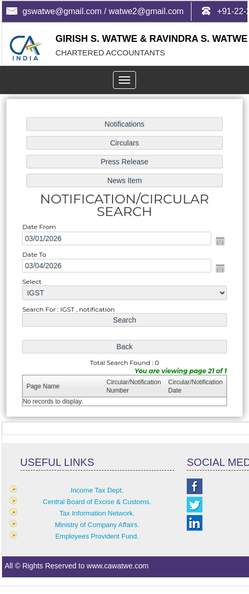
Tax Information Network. (97, 513)
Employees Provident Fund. (97, 536)
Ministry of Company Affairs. (97, 525)
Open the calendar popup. (218, 241)
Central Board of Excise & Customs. (97, 502)
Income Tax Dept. (97, 490)
